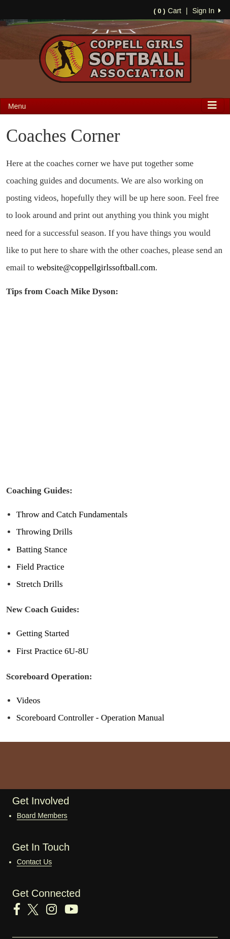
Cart (167, 11)
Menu (17, 106)
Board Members (42, 815)
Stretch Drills (39, 584)
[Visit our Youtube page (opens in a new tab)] (75, 909)
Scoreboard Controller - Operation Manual (90, 718)
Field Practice (40, 567)
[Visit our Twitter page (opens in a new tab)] (36, 909)
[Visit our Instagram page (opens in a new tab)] (55, 909)
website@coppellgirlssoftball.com (96, 267)
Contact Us (34, 862)
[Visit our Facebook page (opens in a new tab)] (20, 909)
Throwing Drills (44, 532)
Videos (28, 700)
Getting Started (42, 633)
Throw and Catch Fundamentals (71, 514)
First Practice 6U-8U (52, 651)
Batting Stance (41, 549)
